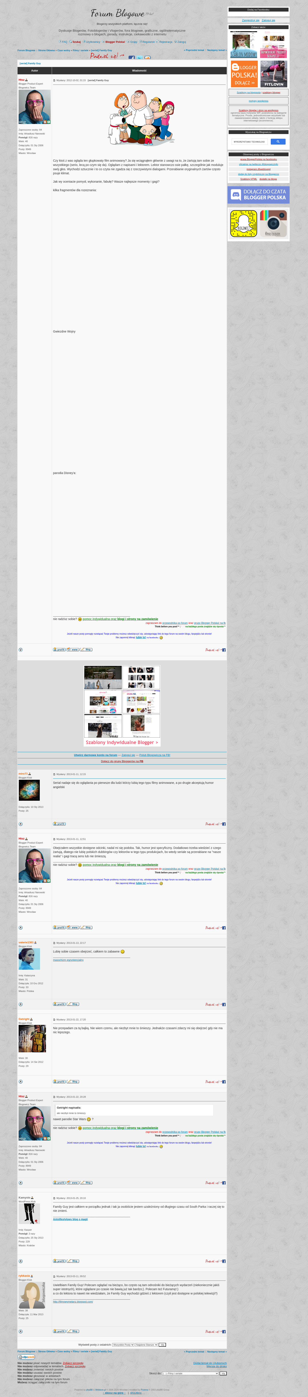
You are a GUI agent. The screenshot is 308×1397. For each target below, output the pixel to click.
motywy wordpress (258, 101)
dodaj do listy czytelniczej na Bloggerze (258, 174)
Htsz (21, 79)
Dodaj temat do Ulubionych (210, 1363)
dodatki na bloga (268, 179)
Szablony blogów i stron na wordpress (258, 110)
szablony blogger (271, 92)
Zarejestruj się (250, 20)
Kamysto (24, 1197)
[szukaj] (249, 142)
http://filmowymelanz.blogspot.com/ (73, 1301)
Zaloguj (180, 41)
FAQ (63, 41)
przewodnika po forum (175, 623)
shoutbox (136, 1392)
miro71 (23, 773)
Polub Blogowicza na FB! (154, 755)
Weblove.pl (100, 1390)
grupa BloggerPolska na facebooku (258, 159)
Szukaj (75, 41)
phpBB (89, 1390)
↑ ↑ (114, 1392)
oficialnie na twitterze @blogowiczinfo (258, 164)
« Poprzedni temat (194, 50)
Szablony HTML (248, 179)
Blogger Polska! (113, 41)
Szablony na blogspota (249, 92)
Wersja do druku (217, 1366)
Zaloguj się (128, 755)
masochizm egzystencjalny (68, 960)
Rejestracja (164, 41)
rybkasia (24, 1275)
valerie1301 (26, 942)
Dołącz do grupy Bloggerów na (122, 761)
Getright (24, 1019)
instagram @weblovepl (258, 169)
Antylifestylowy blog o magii (70, 1219)
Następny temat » (217, 50)
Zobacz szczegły (73, 1363)
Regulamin (147, 41)
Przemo (144, 1390)
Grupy (132, 41)
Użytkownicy (91, 41)
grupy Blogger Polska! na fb (210, 623)
